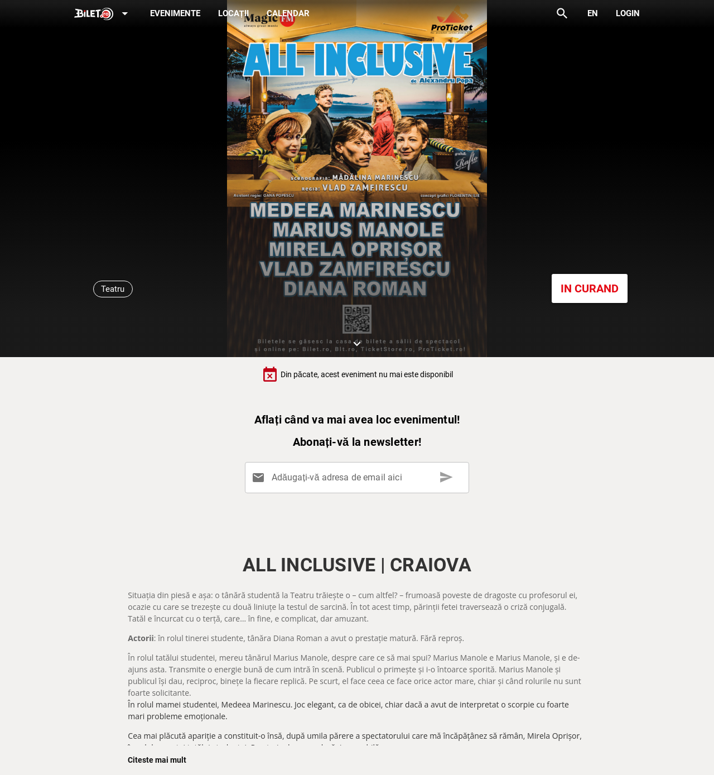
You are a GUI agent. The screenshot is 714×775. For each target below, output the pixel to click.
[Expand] (103, 14)
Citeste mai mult (157, 759)
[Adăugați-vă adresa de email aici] (359, 477)
